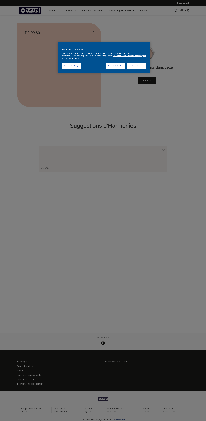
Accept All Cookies (116, 66)
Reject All (136, 66)
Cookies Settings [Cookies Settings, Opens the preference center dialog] (71, 66)
